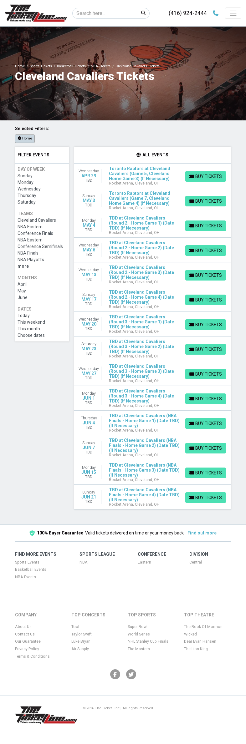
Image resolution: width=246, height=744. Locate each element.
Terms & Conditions (32, 656)
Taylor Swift (81, 634)
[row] (152, 176)
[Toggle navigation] (233, 13)
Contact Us (25, 634)
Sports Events (27, 562)
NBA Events (25, 577)
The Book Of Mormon (203, 627)
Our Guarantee (28, 641)
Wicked (190, 634)
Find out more (202, 532)
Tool (75, 627)
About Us (23, 627)
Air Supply (80, 649)
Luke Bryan (80, 641)
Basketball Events (30, 569)
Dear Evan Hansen (200, 641)
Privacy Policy (27, 649)
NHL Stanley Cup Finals (148, 641)
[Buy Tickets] (205, 176)
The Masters (139, 649)
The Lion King (196, 649)
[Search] (105, 13)
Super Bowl (137, 627)
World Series (139, 634)
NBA (83, 562)
